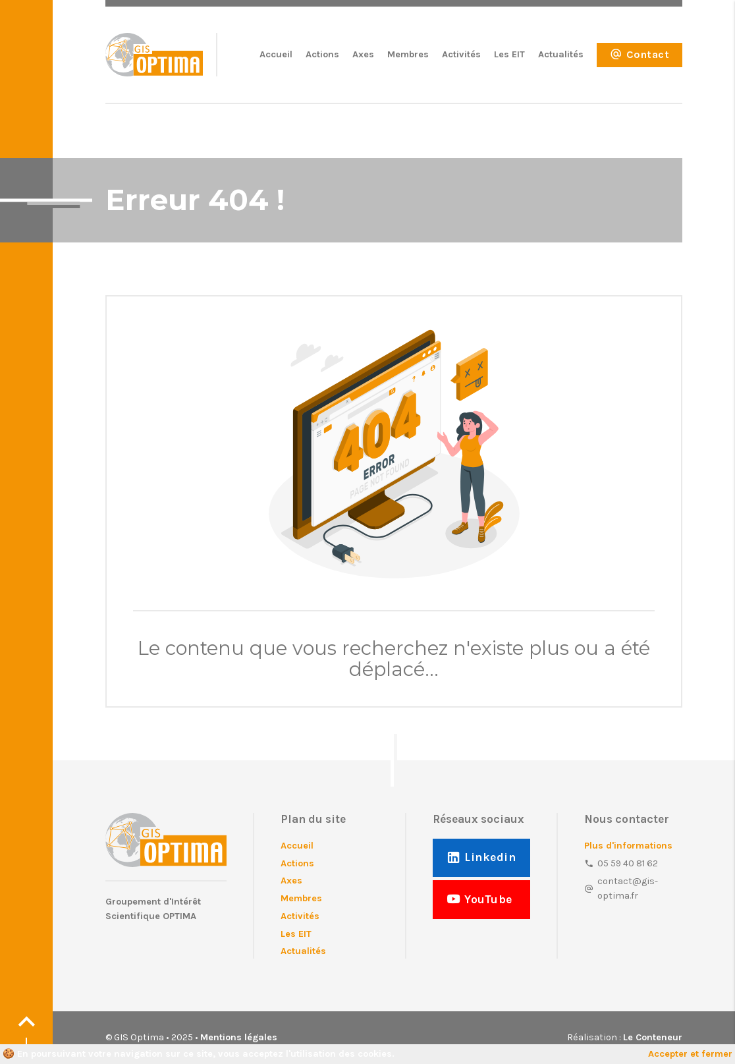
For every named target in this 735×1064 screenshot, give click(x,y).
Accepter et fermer (690, 1053)
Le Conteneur (652, 1037)
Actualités (561, 54)
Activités (461, 54)
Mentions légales (238, 1037)
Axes (363, 54)
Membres (408, 54)
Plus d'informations (628, 845)
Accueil (275, 54)
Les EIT (509, 54)
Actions (322, 54)
